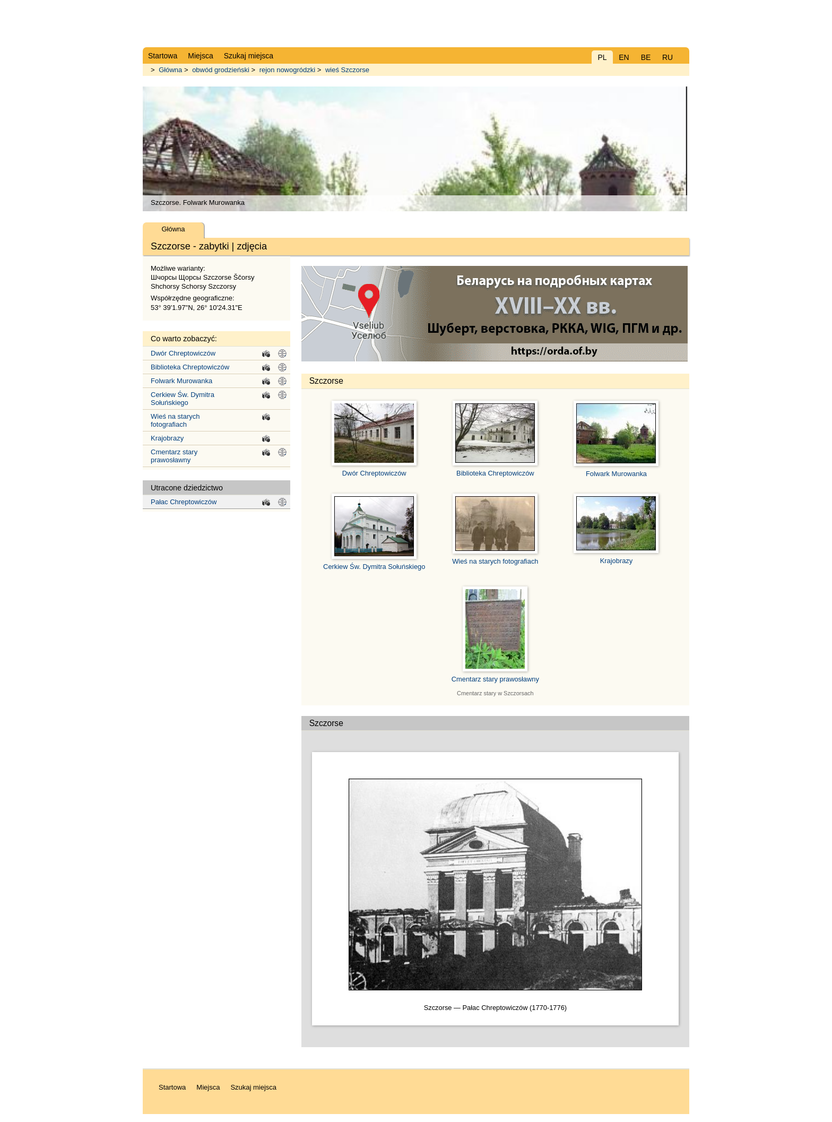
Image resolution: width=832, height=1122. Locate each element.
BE (646, 57)
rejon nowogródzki (287, 70)
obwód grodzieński (220, 70)
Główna (170, 70)
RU (667, 57)
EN (624, 57)
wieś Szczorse (347, 70)
